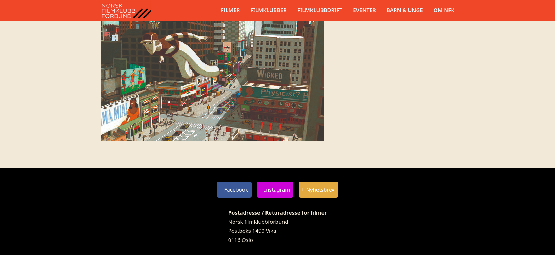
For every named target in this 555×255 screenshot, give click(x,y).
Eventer (364, 9)
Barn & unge (405, 9)
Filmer (230, 9)
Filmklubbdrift (319, 9)
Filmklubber (268, 9)
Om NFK (444, 9)
